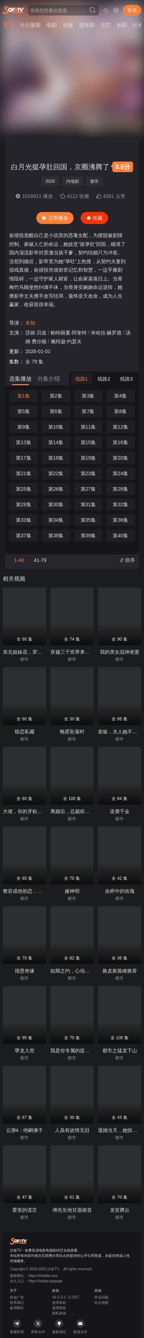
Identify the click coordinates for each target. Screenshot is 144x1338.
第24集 (120, 473)
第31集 (88, 504)
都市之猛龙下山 (119, 1050)
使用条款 (59, 1302)
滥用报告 (59, 1308)
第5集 (23, 411)
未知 (30, 323)
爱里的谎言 (24, 1210)
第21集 (23, 473)
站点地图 (101, 1302)
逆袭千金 (120, 811)
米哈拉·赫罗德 (106, 332)
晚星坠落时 (72, 731)
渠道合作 (80, 1326)
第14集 (56, 442)
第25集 (23, 489)
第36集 (120, 520)
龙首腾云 (120, 1210)
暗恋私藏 (25, 731)
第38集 (56, 535)
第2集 (56, 396)
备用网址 (17, 1308)
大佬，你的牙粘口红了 (27, 811)
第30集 (56, 504)
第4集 (120, 396)
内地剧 (72, 181)
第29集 (23, 504)
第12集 (120, 427)
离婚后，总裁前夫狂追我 (77, 811)
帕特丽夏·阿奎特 (69, 332)
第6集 (56, 411)
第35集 (88, 520)
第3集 (88, 396)
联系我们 (17, 1302)
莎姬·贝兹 (35, 332)
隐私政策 (59, 1313)
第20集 (120, 458)
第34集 (56, 520)
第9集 (23, 427)
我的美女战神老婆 (119, 652)
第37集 (23, 535)
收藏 (94, 218)
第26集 (56, 489)
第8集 (120, 411)
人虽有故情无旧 (72, 1130)
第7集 (88, 411)
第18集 (56, 458)
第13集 (23, 442)
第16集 (120, 442)
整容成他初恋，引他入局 (30, 891)
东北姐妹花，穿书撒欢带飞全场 (37, 652)
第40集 (120, 535)
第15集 (88, 442)
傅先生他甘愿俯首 (72, 1210)
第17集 (23, 458)
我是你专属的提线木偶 (75, 1050)
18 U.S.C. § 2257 (65, 1297)
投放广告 (17, 1297)
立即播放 (55, 218)
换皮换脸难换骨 (119, 971)
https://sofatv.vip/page (46, 1281)
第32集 (120, 504)
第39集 (88, 535)
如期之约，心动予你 (72, 971)
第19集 (88, 458)
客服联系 (17, 1326)
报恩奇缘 (25, 971)
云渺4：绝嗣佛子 (24, 1130)
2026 (50, 181)
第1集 (23, 396)
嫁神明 (72, 891)
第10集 (56, 427)
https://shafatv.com (43, 1276)
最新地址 (59, 1326)
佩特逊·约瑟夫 (66, 341)
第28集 (120, 489)
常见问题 (101, 1297)
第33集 (23, 520)
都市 (94, 181)
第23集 (88, 473)
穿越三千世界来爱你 (72, 652)
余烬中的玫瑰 (119, 891)
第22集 (56, 473)
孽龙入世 (25, 1050)
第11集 (88, 427)
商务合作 (38, 1326)
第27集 (88, 489)
